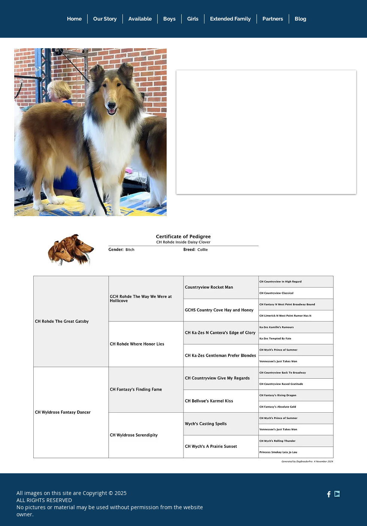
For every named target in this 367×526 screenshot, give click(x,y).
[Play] (337, 494)
